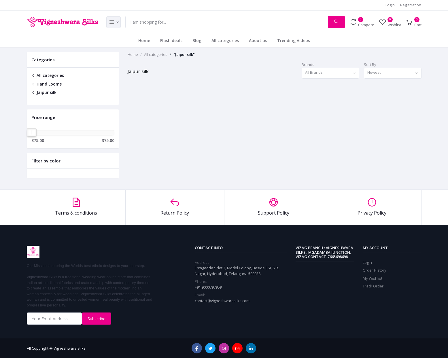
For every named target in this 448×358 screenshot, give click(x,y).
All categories (225, 40)
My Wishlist (372, 278)
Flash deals (171, 40)
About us (258, 40)
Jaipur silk (43, 92)
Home (144, 40)
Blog (196, 40)
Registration (410, 4)
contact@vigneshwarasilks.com (222, 300)
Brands (308, 64)
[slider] (32, 132)
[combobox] (330, 73)
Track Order (373, 286)
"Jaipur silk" (184, 54)
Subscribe (96, 318)
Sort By (370, 64)
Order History (374, 270)
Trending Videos (293, 40)
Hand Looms (46, 84)
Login (390, 4)
